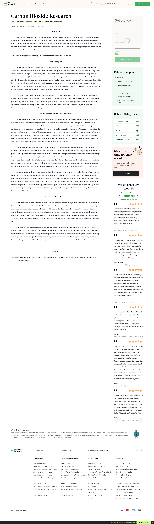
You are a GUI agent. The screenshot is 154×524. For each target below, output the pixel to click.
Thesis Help (92, 478)
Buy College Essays (40, 495)
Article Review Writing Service (71, 472)
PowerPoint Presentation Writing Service (100, 491)
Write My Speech (39, 484)
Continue (126, 173)
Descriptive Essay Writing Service (128, 489)
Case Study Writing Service (125, 472)
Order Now (144, 522)
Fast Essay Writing (67, 466)
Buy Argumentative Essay (70, 469)
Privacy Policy (120, 458)
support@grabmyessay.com (98, 450)
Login (128, 4)
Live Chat (96, 4)
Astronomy (21, 11)
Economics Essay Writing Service (45, 469)
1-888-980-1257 (110, 4)
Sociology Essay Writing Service (127, 486)
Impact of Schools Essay (125, 90)
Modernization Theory (124, 81)
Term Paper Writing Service (70, 478)
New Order (143, 4)
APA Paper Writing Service (42, 472)
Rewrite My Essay (94, 463)
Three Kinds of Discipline (125, 86)
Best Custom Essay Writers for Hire (128, 498)
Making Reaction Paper (69, 486)
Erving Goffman (122, 77)
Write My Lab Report (68, 463)
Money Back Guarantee (69, 458)
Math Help (92, 486)
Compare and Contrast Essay (126, 492)
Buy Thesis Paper (67, 495)
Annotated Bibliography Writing (127, 469)
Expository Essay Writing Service (45, 486)
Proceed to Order (127, 59)
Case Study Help (122, 466)
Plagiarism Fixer (93, 484)
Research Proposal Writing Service (45, 478)
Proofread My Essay (123, 463)
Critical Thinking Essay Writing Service (99, 496)
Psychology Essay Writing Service (128, 484)
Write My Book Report (124, 475)
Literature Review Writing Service (73, 475)
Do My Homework (39, 463)
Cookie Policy (93, 458)
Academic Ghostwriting (96, 466)
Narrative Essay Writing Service (44, 489)
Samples (46, 4)
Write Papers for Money (69, 484)
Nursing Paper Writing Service (98, 475)
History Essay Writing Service (71, 489)
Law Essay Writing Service (42, 475)
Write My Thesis (94, 469)
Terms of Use (38, 458)
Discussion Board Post (124, 495)
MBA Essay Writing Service (42, 466)
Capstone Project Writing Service (100, 472)
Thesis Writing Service (124, 478)
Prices (37, 4)
